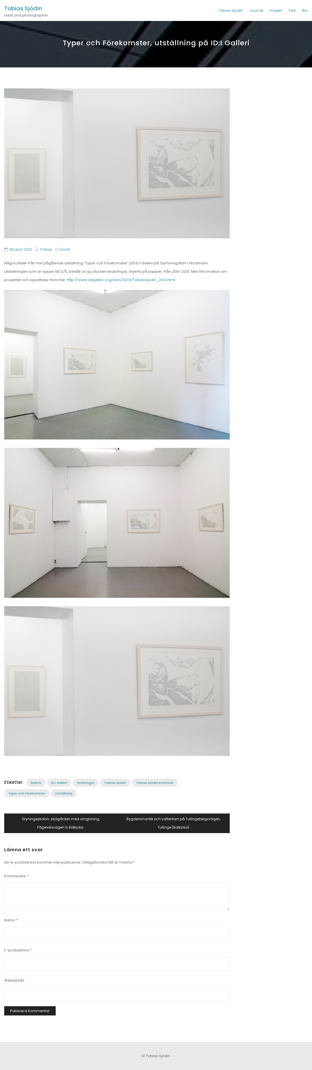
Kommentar (16, 876)
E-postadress (18, 950)
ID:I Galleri (59, 782)
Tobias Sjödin (23, 8)
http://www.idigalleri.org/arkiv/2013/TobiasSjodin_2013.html (121, 280)
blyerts (36, 782)
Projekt (275, 10)
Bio (305, 10)
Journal (256, 10)
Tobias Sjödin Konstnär (154, 782)
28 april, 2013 (20, 249)
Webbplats (14, 980)
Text (292, 10)
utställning (63, 793)
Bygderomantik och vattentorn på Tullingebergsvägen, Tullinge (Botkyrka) (173, 823)
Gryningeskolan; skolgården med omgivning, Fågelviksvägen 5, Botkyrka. (61, 823)
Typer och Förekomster (26, 793)
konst (65, 249)
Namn (11, 920)
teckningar (85, 782)
